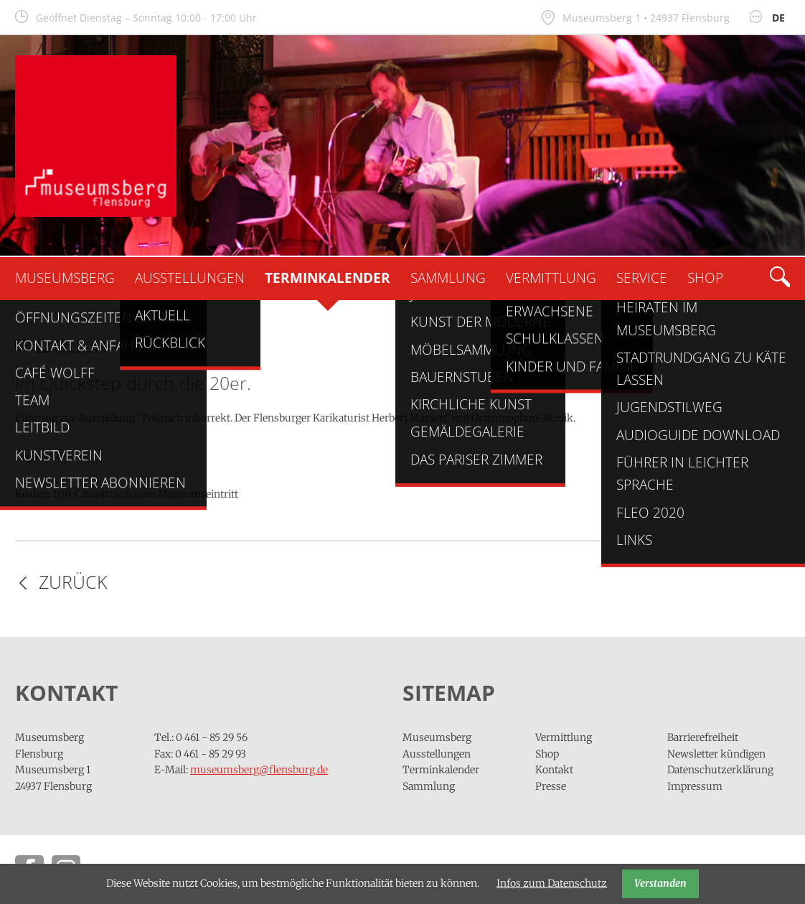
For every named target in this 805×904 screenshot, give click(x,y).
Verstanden (660, 883)
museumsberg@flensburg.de (259, 769)
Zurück (73, 582)
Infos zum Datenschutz (551, 883)
